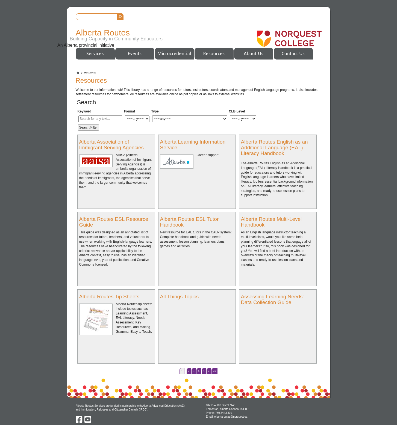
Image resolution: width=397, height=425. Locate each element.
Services (95, 53)
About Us (253, 53)
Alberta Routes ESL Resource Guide (113, 222)
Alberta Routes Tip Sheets (109, 296)
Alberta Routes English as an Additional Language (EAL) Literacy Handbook (274, 147)
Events (135, 53)
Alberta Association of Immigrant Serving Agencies (111, 144)
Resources (214, 53)
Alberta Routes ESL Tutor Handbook (189, 222)
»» (214, 371)
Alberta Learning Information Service (193, 144)
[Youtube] (87, 421)
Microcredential (174, 53)
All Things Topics (179, 296)
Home (78, 73)
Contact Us (293, 53)
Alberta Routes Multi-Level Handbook (271, 222)
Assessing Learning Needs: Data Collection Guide (272, 299)
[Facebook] (79, 421)
